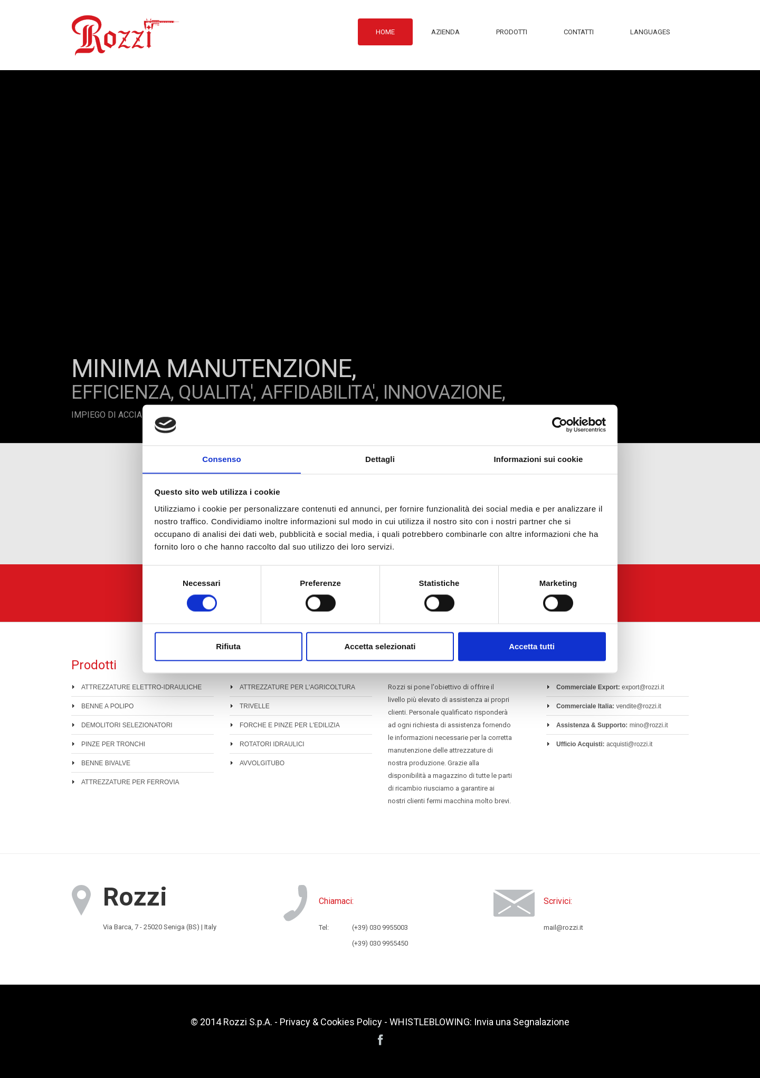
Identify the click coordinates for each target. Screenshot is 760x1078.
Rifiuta (228, 646)
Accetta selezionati (379, 646)
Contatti (579, 32)
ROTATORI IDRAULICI (272, 744)
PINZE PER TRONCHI (113, 744)
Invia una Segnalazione (521, 1021)
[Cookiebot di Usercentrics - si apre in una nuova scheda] (560, 424)
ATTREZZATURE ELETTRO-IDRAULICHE (141, 687)
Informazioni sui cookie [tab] (538, 459)
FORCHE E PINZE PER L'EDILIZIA (290, 725)
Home (385, 32)
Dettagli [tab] (380, 459)
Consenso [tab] (221, 459)
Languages (650, 32)
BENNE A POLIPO (107, 706)
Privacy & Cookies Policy (331, 1021)
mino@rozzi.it (649, 725)
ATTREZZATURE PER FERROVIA (130, 782)
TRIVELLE (255, 706)
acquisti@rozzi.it (629, 744)
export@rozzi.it (643, 687)
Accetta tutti (532, 646)
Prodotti (511, 32)
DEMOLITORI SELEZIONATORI (127, 725)
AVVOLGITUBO (262, 763)
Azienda (445, 32)
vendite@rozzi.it (638, 706)
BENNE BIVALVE (105, 763)
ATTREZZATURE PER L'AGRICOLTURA (297, 687)
